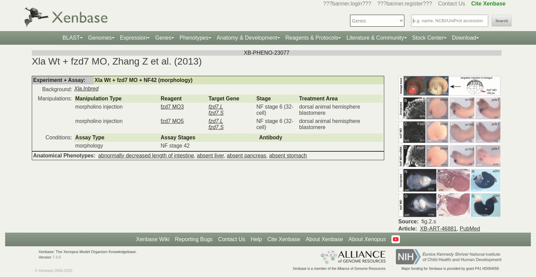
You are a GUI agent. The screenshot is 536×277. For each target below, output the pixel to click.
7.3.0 (56, 257)
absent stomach (288, 155)
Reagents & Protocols (311, 38)
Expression (133, 38)
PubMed (470, 229)
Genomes (100, 38)
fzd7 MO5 (172, 121)
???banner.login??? (347, 3)
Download (464, 38)
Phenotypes (194, 38)
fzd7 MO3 (172, 107)
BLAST (71, 38)
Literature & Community (375, 38)
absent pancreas (246, 155)
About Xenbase (324, 239)
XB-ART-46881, (439, 229)
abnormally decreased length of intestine (146, 155)
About (367, 239)
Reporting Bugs (194, 239)
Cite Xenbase (283, 239)
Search (501, 21)
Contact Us (451, 3)
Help (256, 239)
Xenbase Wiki (153, 239)
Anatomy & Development (247, 38)
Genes (163, 38)
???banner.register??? (404, 3)
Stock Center (428, 38)
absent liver (210, 155)
